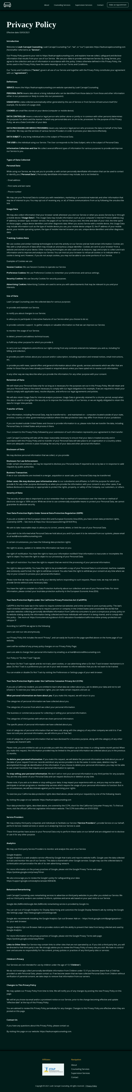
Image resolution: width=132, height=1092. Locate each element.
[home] (7, 4)
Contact (100, 5)
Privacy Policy (91, 1086)
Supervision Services (83, 5)
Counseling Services (62, 5)
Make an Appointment (117, 5)
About (46, 5)
